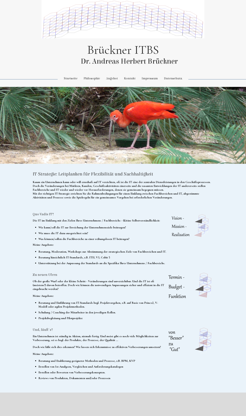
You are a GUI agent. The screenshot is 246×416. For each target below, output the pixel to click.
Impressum (150, 78)
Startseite (70, 78)
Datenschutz (173, 78)
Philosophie (92, 78)
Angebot (112, 78)
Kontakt (129, 78)
